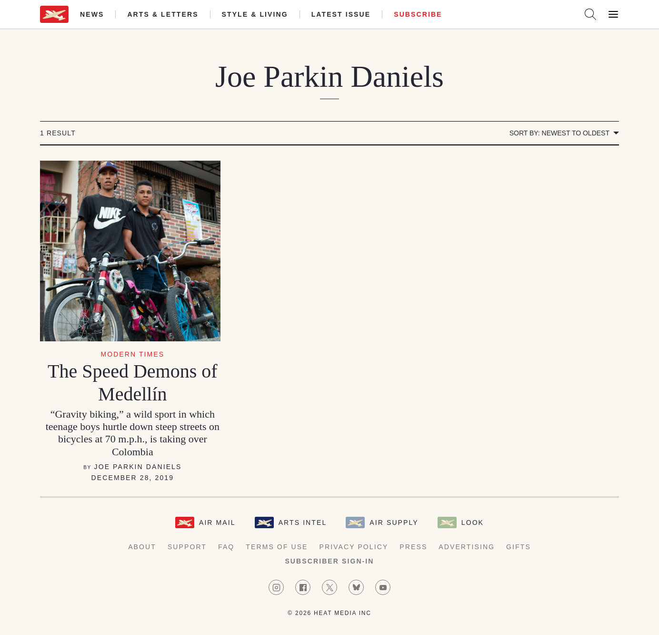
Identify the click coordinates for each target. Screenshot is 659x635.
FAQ (226, 546)
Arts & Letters (162, 14)
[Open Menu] (613, 14)
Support (187, 546)
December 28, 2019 (132, 477)
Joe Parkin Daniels (138, 467)
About (142, 546)
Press (413, 546)
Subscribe (418, 14)
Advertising (467, 546)
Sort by (559, 133)
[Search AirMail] (590, 14)
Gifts (518, 546)
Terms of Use (277, 546)
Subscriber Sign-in (329, 561)
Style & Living (255, 14)
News (92, 14)
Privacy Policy (354, 546)
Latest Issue (341, 14)
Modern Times (132, 354)
